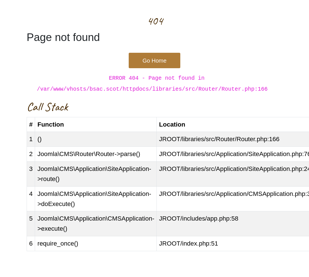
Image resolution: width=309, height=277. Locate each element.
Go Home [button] (154, 61)
